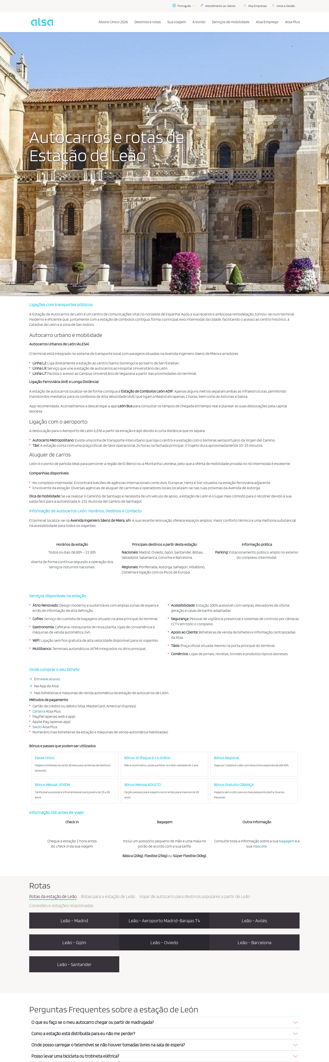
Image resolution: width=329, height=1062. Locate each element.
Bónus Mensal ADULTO (142, 784)
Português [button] (183, 6)
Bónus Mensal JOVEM (52, 784)
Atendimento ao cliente (220, 6)
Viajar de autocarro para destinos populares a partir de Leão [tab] (194, 896)
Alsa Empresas (257, 6)
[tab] (164, 1022)
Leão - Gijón (74, 942)
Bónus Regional (226, 757)
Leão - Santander (74, 964)
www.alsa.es (50, 679)
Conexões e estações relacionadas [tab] (61, 905)
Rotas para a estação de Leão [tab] (108, 896)
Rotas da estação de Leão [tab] (53, 896)
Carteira (38, 711)
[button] (164, 1022)
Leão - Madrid (74, 920)
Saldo (37, 726)
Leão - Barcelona (254, 942)
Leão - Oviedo (164, 942)
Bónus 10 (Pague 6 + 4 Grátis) (147, 757)
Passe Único (44, 757)
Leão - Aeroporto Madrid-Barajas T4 (164, 920)
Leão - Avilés (254, 920)
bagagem (286, 841)
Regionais (130, 567)
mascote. (260, 846)
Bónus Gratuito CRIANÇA (234, 784)
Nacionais (130, 552)
